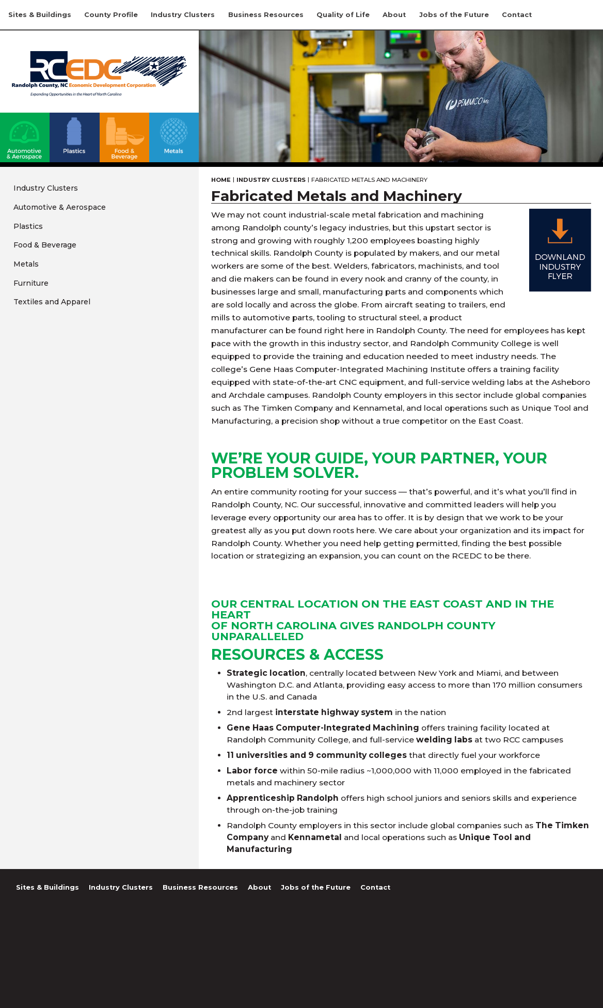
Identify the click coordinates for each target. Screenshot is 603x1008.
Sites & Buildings (39, 15)
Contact (517, 15)
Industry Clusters (183, 15)
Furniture (31, 283)
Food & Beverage (44, 245)
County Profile (111, 15)
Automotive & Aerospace (59, 207)
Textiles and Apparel (51, 301)
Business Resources (266, 15)
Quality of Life (343, 15)
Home (221, 180)
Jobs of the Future (454, 15)
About (394, 15)
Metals (26, 264)
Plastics (28, 226)
